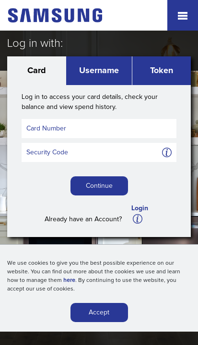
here (69, 282)
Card (36, 70)
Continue (99, 186)
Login (139, 208)
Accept (99, 314)
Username (99, 70)
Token (161, 70)
